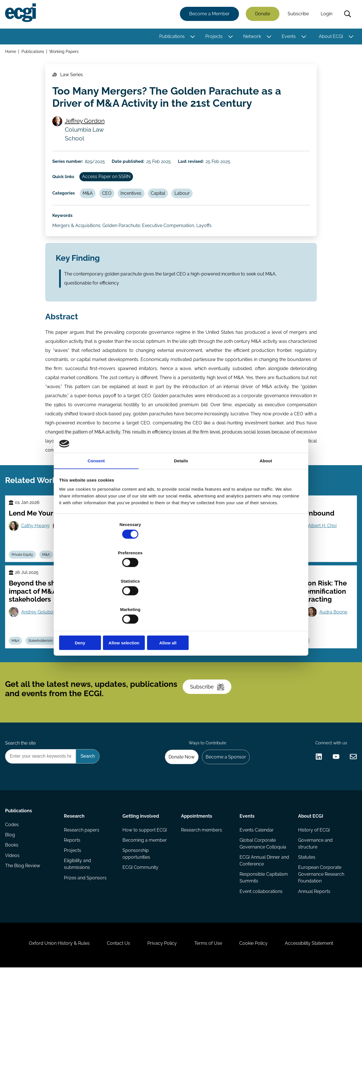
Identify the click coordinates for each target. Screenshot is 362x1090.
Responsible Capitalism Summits (263, 979)
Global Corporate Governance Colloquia (262, 943)
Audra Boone (274, 695)
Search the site (22, 835)
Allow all (262, 600)
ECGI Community (141, 968)
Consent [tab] (96, 505)
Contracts (277, 618)
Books (13, 950)
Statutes (305, 957)
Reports (73, 939)
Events (287, 37)
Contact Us (110, 1059)
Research (75, 912)
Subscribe (296, 15)
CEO (115, 214)
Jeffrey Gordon (87, 132)
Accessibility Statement (322, 1059)
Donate (260, 15)
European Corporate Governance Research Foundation (320, 975)
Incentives (142, 214)
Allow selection (180, 600)
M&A (94, 214)
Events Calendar (256, 928)
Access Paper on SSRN (113, 195)
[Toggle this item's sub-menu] (191, 37)
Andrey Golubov (42, 681)
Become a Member (208, 15)
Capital (172, 214)
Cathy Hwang (39, 579)
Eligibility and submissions (78, 965)
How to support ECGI (145, 928)
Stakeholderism (47, 711)
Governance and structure (314, 943)
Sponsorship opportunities (137, 954)
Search (346, 15)
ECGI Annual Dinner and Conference (259, 961)
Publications (170, 37)
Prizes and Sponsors (86, 980)
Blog (12, 939)
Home (12, 53)
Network (250, 37)
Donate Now (175, 850)
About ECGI (329, 37)
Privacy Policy (159, 1059)
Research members (201, 928)
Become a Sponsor (222, 850)
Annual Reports (313, 993)
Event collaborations (260, 993)
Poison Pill (185, 711)
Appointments (196, 912)
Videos (14, 962)
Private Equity (25, 618)
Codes (13, 928)
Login (325, 15)
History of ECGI (313, 928)
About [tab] (266, 505)
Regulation (306, 711)
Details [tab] (181, 505)
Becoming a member (145, 939)
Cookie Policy (261, 1059)
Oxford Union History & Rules (46, 1059)
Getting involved (141, 912)
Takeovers (76, 618)
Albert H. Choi (326, 579)
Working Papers (66, 53)
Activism (159, 711)
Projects (212, 37)
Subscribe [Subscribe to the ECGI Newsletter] (211, 770)
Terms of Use (211, 1059)
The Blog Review (24, 973)
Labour (198, 214)
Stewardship (212, 618)
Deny (99, 600)
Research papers (82, 928)
